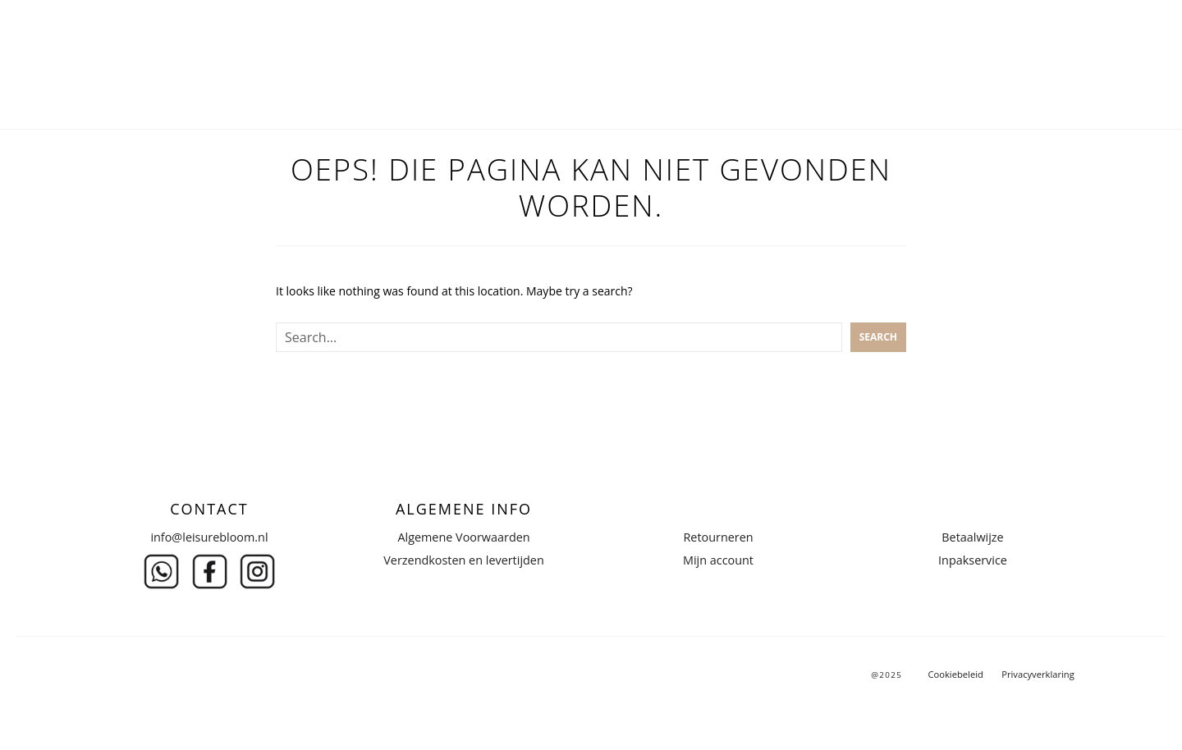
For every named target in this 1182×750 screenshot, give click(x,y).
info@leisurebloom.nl (209, 537)
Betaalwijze (972, 537)
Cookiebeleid (955, 674)
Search (878, 337)
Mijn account (718, 560)
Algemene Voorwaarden (463, 537)
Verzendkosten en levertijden (463, 560)
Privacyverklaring (1037, 674)
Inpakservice (972, 560)
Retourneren (718, 537)
